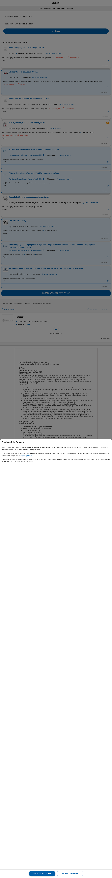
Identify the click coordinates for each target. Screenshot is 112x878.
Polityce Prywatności (26, 455)
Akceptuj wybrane (70, 873)
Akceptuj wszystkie (42, 873)
